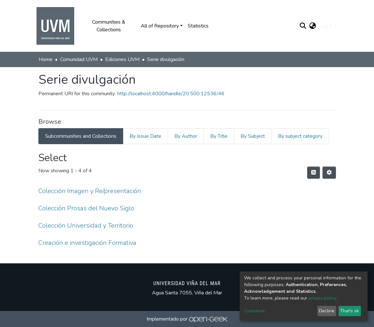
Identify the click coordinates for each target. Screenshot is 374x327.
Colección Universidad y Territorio (85, 225)
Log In (326, 25)
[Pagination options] (329, 173)
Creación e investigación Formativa (87, 242)
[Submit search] (302, 26)
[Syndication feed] (313, 173)
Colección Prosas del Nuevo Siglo (86, 208)
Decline (326, 311)
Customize (254, 311)
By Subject (253, 136)
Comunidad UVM (79, 59)
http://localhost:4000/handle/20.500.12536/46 (171, 93)
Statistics (198, 25)
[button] (312, 26)
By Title (218, 136)
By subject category (300, 136)
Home (45, 59)
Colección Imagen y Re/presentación (89, 191)
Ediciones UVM (122, 59)
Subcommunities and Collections (80, 136)
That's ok (349, 311)
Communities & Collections (108, 26)
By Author (185, 136)
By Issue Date (145, 136)
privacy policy (322, 298)
